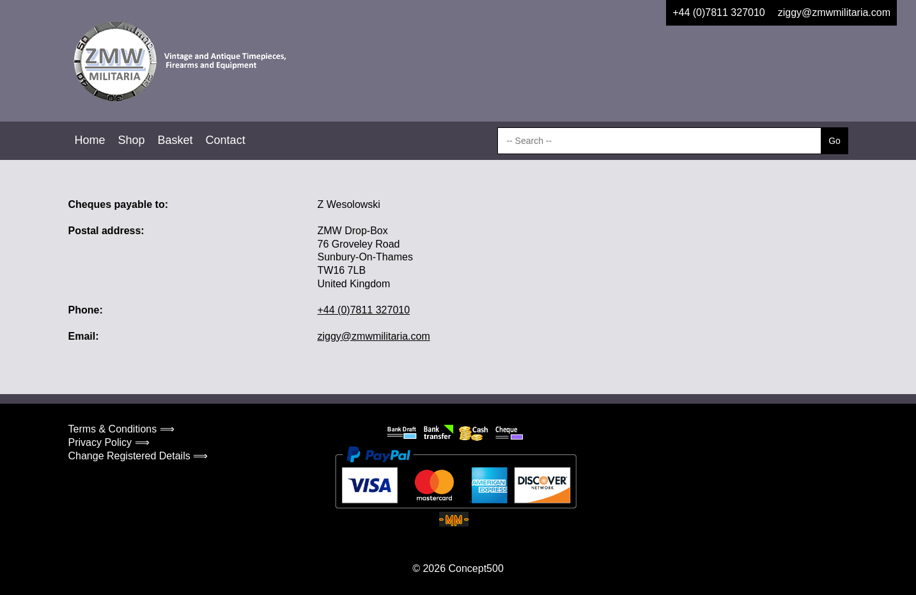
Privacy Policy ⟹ (109, 442)
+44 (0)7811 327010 (718, 12)
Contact (225, 140)
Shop (131, 140)
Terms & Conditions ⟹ (121, 429)
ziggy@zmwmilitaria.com (834, 12)
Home (90, 140)
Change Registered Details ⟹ (138, 455)
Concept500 (475, 568)
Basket (175, 140)
